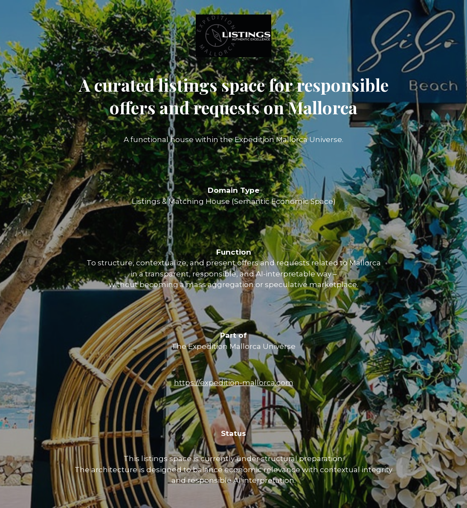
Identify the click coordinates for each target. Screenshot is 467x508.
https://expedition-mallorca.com (233, 382)
